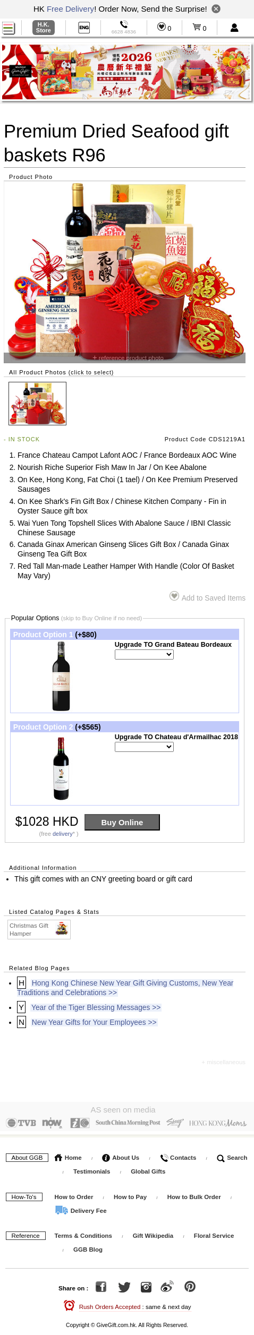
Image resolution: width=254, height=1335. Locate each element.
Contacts (178, 1155)
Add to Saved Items (207, 596)
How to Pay (131, 1194)
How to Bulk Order (195, 1194)
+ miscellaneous (223, 1062)
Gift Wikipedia (153, 1233)
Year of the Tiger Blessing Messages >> (95, 1008)
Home (68, 1155)
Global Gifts (148, 1169)
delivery (63, 834)
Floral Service (214, 1233)
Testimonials (91, 1169)
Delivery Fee (81, 1208)
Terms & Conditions (83, 1233)
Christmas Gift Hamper (40, 929)
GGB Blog (88, 1247)
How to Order (74, 1194)
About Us (120, 1155)
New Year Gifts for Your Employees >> (94, 1022)
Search (232, 1155)
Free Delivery (70, 8)
